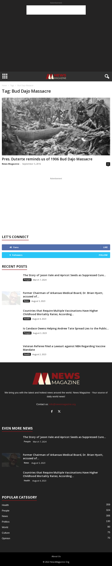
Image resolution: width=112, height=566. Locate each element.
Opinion (6, 538)
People (27, 279)
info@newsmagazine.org (62, 404)
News (26, 301)
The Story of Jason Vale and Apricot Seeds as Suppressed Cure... (64, 275)
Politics (5, 521)
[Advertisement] (56, 10)
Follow (103, 255)
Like (105, 247)
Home (4, 85)
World (5, 527)
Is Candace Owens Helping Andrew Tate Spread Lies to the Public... (66, 328)
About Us (56, 556)
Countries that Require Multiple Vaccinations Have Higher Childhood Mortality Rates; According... (60, 312)
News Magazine (10, 163)
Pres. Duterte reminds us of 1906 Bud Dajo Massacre (47, 159)
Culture (6, 532)
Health (27, 318)
